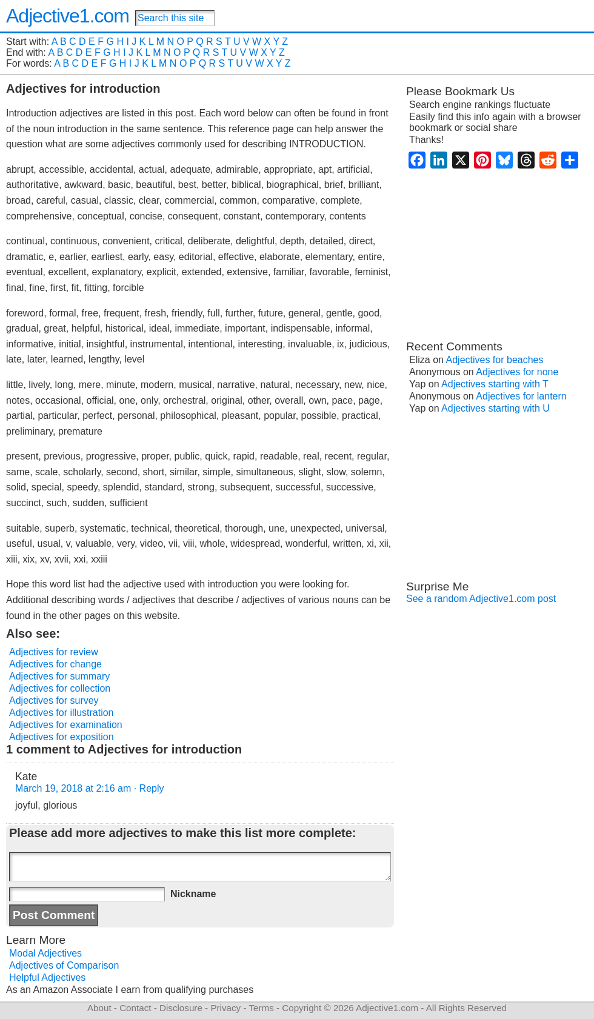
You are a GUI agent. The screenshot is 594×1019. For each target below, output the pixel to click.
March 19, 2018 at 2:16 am (73, 788)
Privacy (225, 1008)
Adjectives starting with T (495, 384)
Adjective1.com (67, 16)
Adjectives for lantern (521, 396)
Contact (135, 1008)
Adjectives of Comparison (64, 965)
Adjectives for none (517, 372)
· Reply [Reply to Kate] (149, 788)
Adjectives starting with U (495, 408)
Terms (261, 1008)
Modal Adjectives (45, 953)
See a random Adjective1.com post (481, 598)
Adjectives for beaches (495, 360)
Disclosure (180, 1008)
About (99, 1008)
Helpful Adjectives (47, 977)
